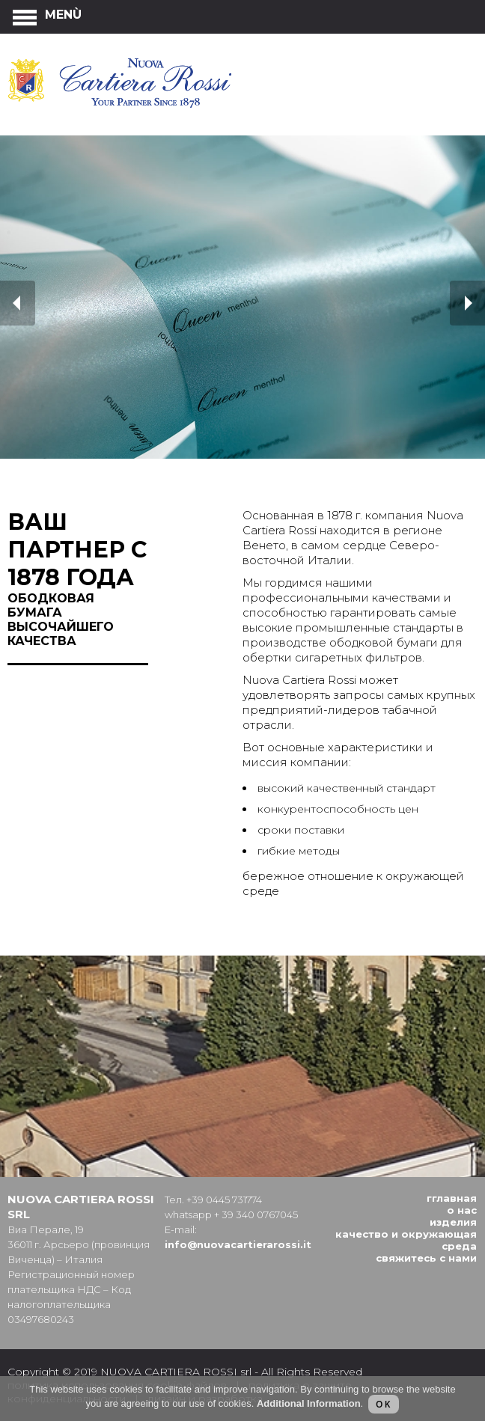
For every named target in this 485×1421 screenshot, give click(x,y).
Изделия (453, 1222)
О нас (462, 1210)
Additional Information (309, 1403)
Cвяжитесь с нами (426, 1258)
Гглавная (452, 1198)
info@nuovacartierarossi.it (238, 1244)
